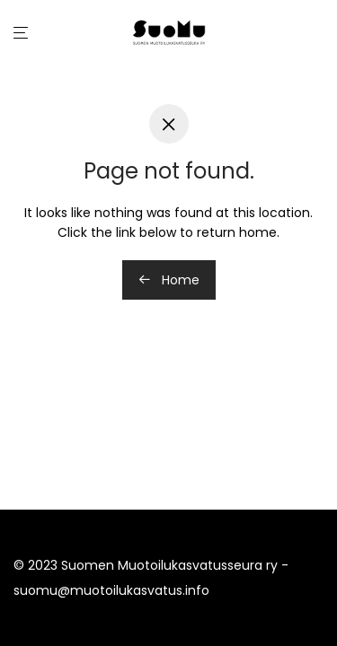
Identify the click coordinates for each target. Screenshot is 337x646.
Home (169, 280)
